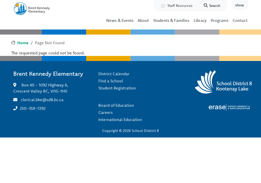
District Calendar (113, 73)
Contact (240, 20)
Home (23, 42)
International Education (120, 119)
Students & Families (171, 20)
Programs (219, 20)
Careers (105, 112)
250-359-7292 (33, 108)
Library (200, 20)
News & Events (120, 20)
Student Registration (117, 87)
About (143, 20)
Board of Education (116, 105)
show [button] (239, 5)
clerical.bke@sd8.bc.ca (42, 99)
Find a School (110, 80)
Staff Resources (179, 5)
